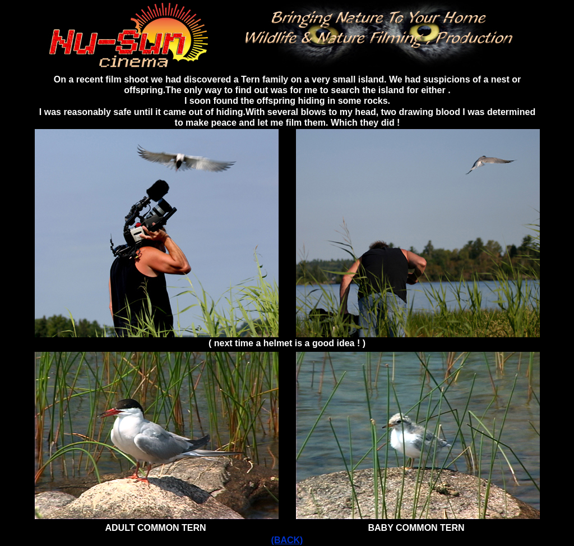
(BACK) (287, 540)
